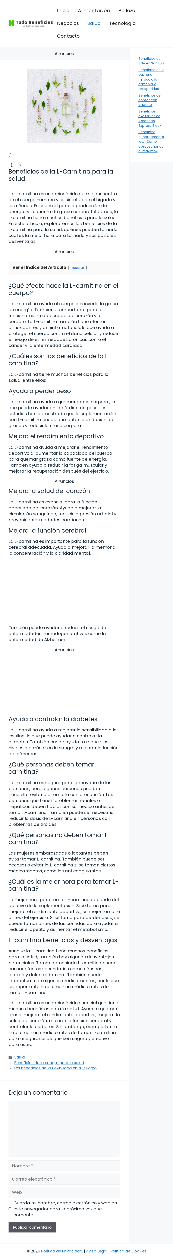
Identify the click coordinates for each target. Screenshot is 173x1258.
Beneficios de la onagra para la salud (49, 1062)
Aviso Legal (96, 1251)
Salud (94, 23)
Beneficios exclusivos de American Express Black (149, 118)
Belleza (127, 10)
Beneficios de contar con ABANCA (149, 100)
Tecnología (122, 23)
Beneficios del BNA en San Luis (151, 61)
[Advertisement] (64, 682)
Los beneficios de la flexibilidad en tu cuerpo (55, 1068)
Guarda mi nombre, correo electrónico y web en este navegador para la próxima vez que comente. (65, 1209)
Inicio (63, 10)
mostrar (77, 267)
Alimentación (94, 10)
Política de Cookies (128, 1251)
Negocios (68, 23)
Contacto (68, 36)
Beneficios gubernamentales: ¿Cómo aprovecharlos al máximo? (151, 142)
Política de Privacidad (61, 1251)
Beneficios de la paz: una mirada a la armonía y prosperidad (151, 79)
